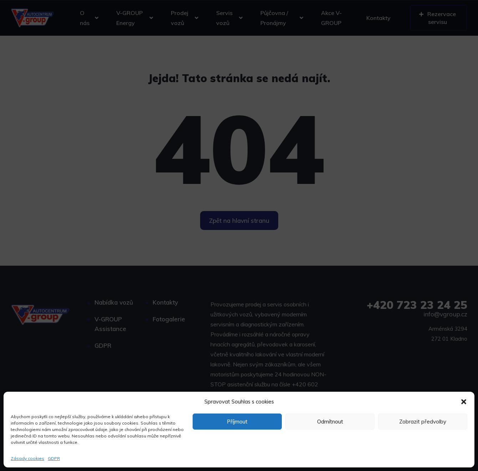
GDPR (54, 458)
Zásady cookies (27, 458)
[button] (463, 401)
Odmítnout (330, 421)
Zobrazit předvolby (422, 421)
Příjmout (237, 421)
